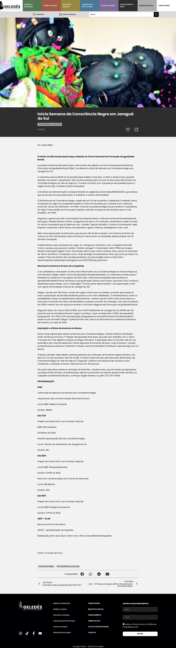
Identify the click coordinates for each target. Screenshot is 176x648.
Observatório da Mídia (126, 6)
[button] (82, 573)
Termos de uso (94, 621)
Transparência (94, 615)
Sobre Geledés (164, 5)
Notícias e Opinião (108, 5)
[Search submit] (156, 14)
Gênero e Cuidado (50, 5)
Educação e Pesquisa (67, 6)
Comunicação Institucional (87, 6)
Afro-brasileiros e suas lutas (50, 124)
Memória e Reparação (28, 6)
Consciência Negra (46, 566)
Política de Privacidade (98, 627)
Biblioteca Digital (146, 5)
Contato (92, 632)
